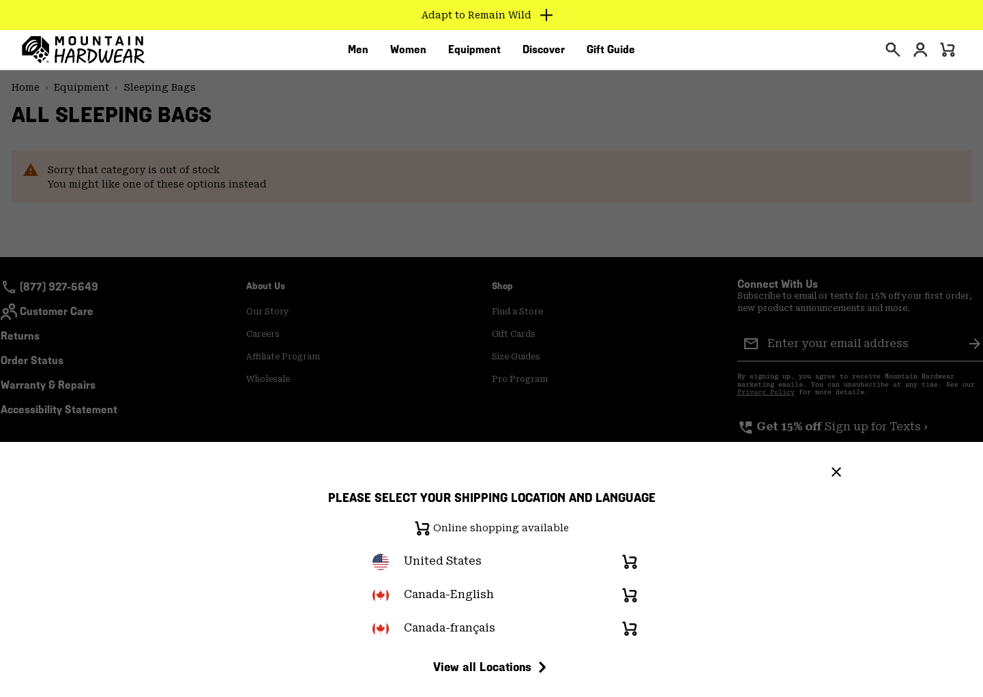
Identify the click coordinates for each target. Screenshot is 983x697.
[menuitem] (358, 54)
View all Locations (492, 667)
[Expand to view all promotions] (491, 15)
